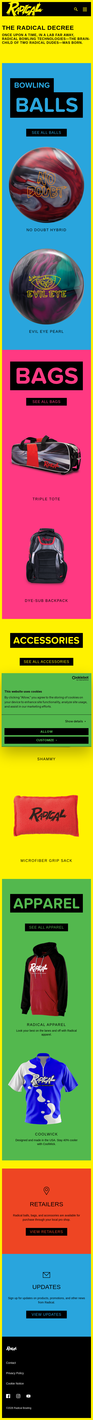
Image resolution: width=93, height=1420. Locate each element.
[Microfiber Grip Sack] (46, 815)
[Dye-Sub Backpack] (46, 555)
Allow (46, 732)
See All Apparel (46, 927)
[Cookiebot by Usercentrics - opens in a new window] (71, 678)
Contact (11, 1362)
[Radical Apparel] (46, 979)
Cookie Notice (15, 1383)
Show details (74, 721)
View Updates (47, 1315)
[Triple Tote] (46, 454)
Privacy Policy (15, 1373)
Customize (45, 740)
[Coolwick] (46, 1089)
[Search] (76, 9)
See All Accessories (46, 662)
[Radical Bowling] (25, 9)
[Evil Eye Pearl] (46, 286)
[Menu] (85, 9)
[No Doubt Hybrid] (46, 185)
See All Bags (46, 402)
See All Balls (46, 133)
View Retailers (46, 1232)
